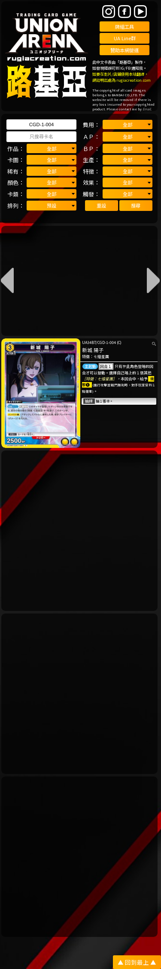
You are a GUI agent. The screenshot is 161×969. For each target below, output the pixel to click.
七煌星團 (101, 356)
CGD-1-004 (106, 342)
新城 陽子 (93, 350)
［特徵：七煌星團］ (99, 379)
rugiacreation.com (133, 80)
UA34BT (89, 342)
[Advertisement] (80, 530)
